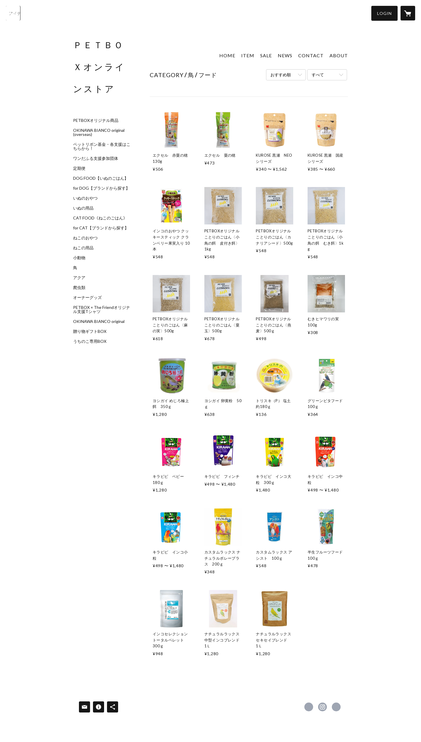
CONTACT (311, 55)
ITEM (247, 55)
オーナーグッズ (87, 297)
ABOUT (338, 55)
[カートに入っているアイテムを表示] (408, 13)
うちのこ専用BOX (89, 341)
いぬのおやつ (85, 198)
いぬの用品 (83, 208)
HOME (227, 55)
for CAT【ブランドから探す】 (101, 228)
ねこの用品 (83, 248)
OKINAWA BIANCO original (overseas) (99, 132)
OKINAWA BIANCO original (99, 321)
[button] (384, 13)
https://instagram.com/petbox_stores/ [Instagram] (322, 707)
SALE (266, 55)
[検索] (13, 13)
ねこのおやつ (85, 238)
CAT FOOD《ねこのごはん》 (100, 218)
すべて (318, 74)
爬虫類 (79, 288)
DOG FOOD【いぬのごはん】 (100, 178)
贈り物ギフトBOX (89, 331)
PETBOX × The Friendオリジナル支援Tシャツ (101, 309)
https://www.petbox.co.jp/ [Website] (336, 707)
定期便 (79, 168)
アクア (79, 278)
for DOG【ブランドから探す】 (101, 188)
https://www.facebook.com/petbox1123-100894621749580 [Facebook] (308, 707)
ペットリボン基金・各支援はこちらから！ (101, 146)
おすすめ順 (280, 74)
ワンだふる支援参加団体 (95, 158)
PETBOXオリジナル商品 (95, 120)
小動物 (79, 258)
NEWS (285, 55)
